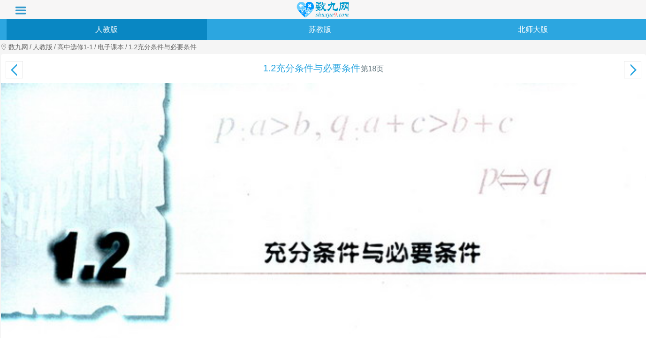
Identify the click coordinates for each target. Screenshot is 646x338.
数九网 (18, 47)
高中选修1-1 (75, 47)
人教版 (106, 29)
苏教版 (320, 29)
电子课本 (111, 47)
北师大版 (533, 29)
